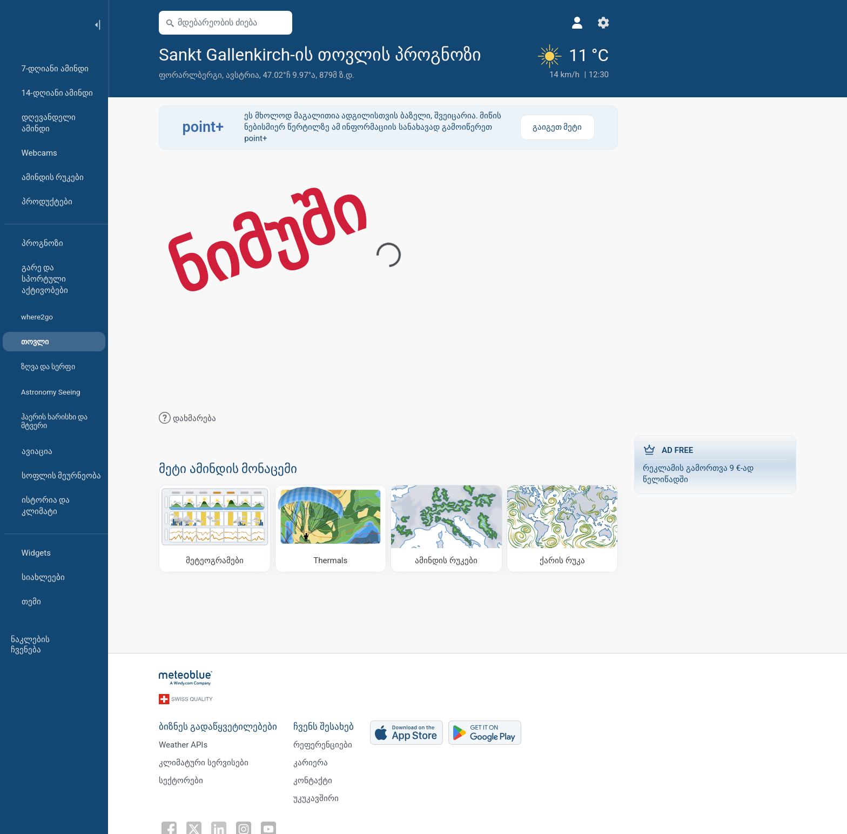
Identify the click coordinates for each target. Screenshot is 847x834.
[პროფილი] (577, 23)
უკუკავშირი (316, 798)
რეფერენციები (322, 745)
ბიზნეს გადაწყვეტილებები (218, 727)
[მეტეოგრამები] (214, 528)
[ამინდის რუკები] (446, 528)
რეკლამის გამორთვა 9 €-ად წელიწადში (715, 464)
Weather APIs (183, 745)
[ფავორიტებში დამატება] (494, 53)
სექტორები (181, 780)
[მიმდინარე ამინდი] (572, 62)
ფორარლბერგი (190, 75)
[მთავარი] (42, 24)
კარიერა (310, 763)
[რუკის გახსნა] (279, 23)
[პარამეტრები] (603, 23)
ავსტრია (242, 75)
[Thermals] (330, 528)
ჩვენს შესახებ (323, 727)
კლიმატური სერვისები (203, 763)
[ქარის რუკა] (562, 528)
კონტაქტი (312, 780)
